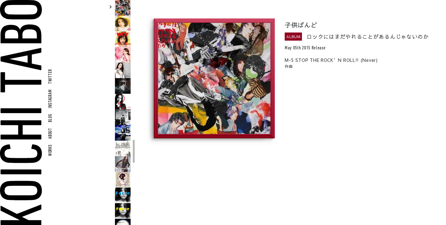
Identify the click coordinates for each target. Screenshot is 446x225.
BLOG (50, 118)
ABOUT (50, 133)
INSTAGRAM (50, 99)
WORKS (50, 150)
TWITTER (50, 76)
